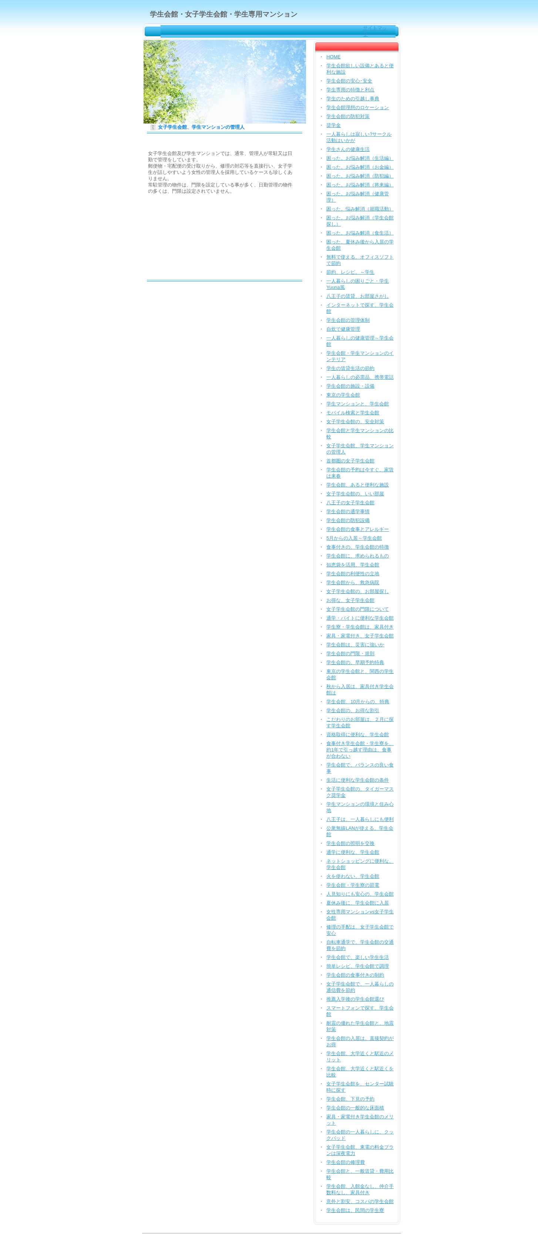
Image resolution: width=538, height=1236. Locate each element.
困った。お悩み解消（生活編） (360, 158)
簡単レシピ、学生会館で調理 (357, 966)
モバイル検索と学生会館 (352, 412)
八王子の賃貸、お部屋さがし (357, 296)
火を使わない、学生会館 (352, 876)
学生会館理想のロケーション (357, 107)
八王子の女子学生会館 (350, 502)
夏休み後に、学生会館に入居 (357, 903)
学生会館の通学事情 (348, 511)
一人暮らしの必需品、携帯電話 (360, 377)
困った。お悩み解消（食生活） (360, 233)
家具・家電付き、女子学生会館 (360, 636)
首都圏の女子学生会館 (350, 461)
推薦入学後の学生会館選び (355, 999)
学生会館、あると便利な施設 (357, 485)
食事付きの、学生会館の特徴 (357, 547)
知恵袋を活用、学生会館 (352, 565)
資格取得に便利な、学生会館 (357, 734)
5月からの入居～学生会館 (354, 538)
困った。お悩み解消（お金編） (360, 167)
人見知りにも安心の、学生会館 (360, 894)
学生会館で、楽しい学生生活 (357, 957)
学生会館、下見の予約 (350, 1099)
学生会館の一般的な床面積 (355, 1108)
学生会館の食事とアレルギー (357, 529)
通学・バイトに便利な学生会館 (360, 618)
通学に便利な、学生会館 (352, 852)
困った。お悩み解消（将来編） (360, 185)
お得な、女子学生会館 (350, 600)
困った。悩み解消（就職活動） (360, 209)
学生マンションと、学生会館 (357, 404)
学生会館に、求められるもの (357, 556)
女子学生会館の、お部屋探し (357, 591)
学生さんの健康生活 (348, 149)
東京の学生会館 (343, 395)
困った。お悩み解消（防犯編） (360, 176)
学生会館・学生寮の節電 (352, 885)
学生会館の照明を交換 (350, 843)
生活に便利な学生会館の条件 (357, 780)
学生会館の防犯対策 (348, 116)
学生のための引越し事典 (352, 98)
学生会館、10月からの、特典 (357, 701)
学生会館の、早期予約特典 (355, 662)
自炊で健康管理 (343, 329)
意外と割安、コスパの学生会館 (360, 1201)
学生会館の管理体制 (348, 320)
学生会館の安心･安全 (349, 81)
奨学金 (333, 125)
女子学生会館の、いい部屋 (355, 493)
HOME (333, 57)
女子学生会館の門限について (357, 609)
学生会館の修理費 (345, 1162)
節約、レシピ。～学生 (350, 272)
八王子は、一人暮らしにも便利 (360, 819)
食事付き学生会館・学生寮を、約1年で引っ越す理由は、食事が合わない (360, 750)
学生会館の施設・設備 (350, 386)
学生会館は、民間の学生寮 (355, 1210)
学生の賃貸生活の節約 (350, 368)
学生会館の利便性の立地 (352, 573)
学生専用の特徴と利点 (350, 89)
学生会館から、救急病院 (352, 582)
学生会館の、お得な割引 (352, 710)
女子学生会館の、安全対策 (355, 421)
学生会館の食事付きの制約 (355, 975)
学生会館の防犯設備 (348, 520)
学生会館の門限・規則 (350, 653)
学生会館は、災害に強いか (355, 644)
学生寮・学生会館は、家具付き (360, 627)
